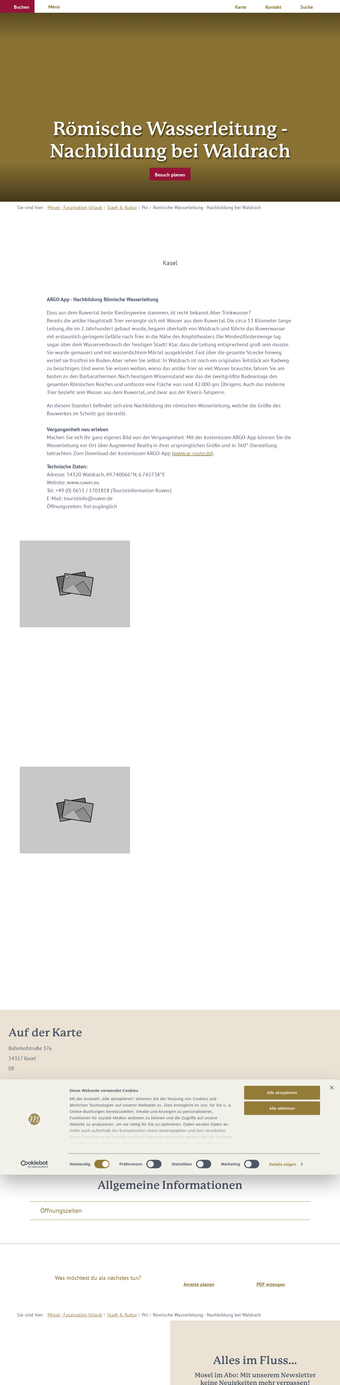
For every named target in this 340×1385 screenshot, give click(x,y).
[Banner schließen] (332, 1298)
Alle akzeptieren (282, 1303)
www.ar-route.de (192, 453)
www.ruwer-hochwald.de (59, 1115)
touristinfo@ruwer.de (50, 1105)
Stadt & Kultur (122, 207)
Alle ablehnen (282, 1318)
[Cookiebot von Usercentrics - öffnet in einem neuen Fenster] (34, 1375)
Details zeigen (282, 1374)
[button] (17, 6)
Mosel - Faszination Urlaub (75, 207)
